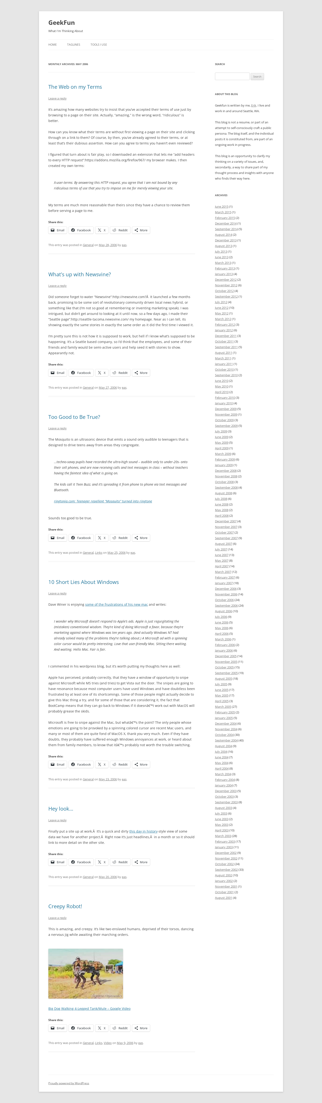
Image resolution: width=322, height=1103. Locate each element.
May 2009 (221, 442)
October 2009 (224, 420)
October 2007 (224, 532)
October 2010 (224, 369)
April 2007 (222, 566)
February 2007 (225, 577)
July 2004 (221, 751)
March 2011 (223, 358)
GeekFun (61, 22)
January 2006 (224, 650)
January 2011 (224, 364)
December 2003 (226, 791)
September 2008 (226, 487)
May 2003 (221, 825)
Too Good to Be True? (74, 416)
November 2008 (226, 476)
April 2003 (222, 830)
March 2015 (223, 212)
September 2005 (226, 673)
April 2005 (222, 701)
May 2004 (221, 763)
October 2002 (224, 864)
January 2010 (224, 403)
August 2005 (223, 678)
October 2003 (224, 796)
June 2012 (221, 308)
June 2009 (221, 437)
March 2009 (223, 454)
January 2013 (224, 274)
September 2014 (226, 229)
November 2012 (226, 285)
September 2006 (226, 605)
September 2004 (226, 740)
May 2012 (221, 313)
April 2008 (222, 515)
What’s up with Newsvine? (79, 274)
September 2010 (226, 375)
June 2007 (221, 555)
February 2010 (225, 397)
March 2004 (223, 774)
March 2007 (223, 572)
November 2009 (226, 414)
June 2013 (221, 257)
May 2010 (221, 386)
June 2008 (221, 504)
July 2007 (221, 549)
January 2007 (224, 583)
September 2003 (226, 802)
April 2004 (222, 768)
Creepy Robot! (65, 906)
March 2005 (223, 707)
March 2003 (223, 836)
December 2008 (226, 470)
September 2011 (226, 347)
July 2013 (221, 251)
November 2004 (226, 729)
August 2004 (223, 746)
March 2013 (223, 263)
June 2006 (221, 622)
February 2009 (225, 459)
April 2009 (222, 448)
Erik (253, 105)
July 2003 (221, 813)
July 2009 (221, 431)
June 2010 (221, 381)
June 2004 (221, 757)
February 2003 (225, 841)
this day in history (143, 831)
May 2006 (221, 628)
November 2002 (226, 858)
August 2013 (223, 246)
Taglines (73, 45)
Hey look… (60, 808)
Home (52, 45)
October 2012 (224, 291)
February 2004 (225, 780)
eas (124, 245)
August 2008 (223, 493)
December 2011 (226, 336)
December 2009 (226, 409)
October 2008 (224, 482)
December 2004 (226, 723)
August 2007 (223, 544)
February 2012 (225, 324)
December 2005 (226, 656)
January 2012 (224, 330)
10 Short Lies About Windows (83, 581)
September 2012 (226, 296)
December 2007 (226, 521)
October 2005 (224, 667)
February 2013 (225, 268)
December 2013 (226, 240)
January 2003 (224, 847)
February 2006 (225, 645)
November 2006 (226, 594)
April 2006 (222, 633)
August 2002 (223, 875)
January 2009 (224, 465)
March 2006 (223, 639)
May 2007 (221, 560)
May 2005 (221, 695)
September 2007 (226, 538)
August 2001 (223, 898)
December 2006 (226, 589)
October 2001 (224, 892)
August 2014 (223, 234)
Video (108, 1043)
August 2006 (223, 611)
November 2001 (226, 886)
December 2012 (226, 279)
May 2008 (221, 510)
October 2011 (224, 341)
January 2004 (224, 785)
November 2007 (226, 527)
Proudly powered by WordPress (68, 1083)
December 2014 (226, 223)
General (88, 245)
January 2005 (224, 718)
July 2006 (221, 617)
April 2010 (222, 392)
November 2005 (226, 662)
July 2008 (221, 499)
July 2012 (221, 302)
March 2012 (223, 319)
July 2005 (221, 684)
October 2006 (224, 600)
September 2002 (226, 869)
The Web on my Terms (75, 86)
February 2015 (225, 218)
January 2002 (224, 881)
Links (98, 552)
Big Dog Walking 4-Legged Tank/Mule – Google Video (89, 1008)
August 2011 (223, 352)
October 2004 (224, 735)
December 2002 (226, 853)
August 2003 (223, 808)
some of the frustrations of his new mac (116, 604)
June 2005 (221, 690)
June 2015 (221, 206)
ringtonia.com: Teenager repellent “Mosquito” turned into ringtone (103, 501)
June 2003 (221, 819)
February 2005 (225, 712)
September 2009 (226, 426)
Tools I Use (99, 45)
